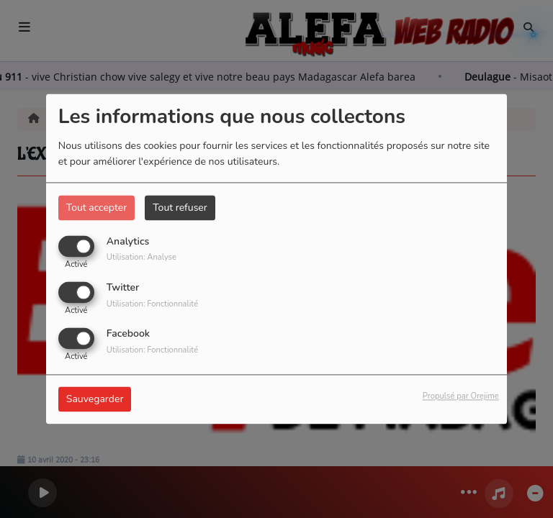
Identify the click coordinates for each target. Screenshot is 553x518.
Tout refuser (180, 207)
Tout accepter (96, 207)
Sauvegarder (95, 399)
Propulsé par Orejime (461, 396)
